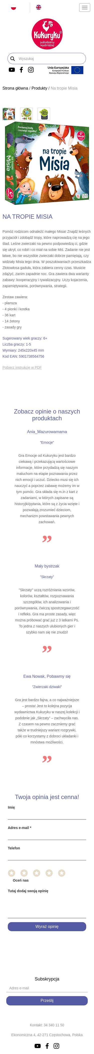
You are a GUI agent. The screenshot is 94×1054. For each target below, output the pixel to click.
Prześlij (47, 1000)
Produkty (39, 88)
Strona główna (15, 88)
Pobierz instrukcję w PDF (22, 367)
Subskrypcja (47, 979)
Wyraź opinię (46, 926)
